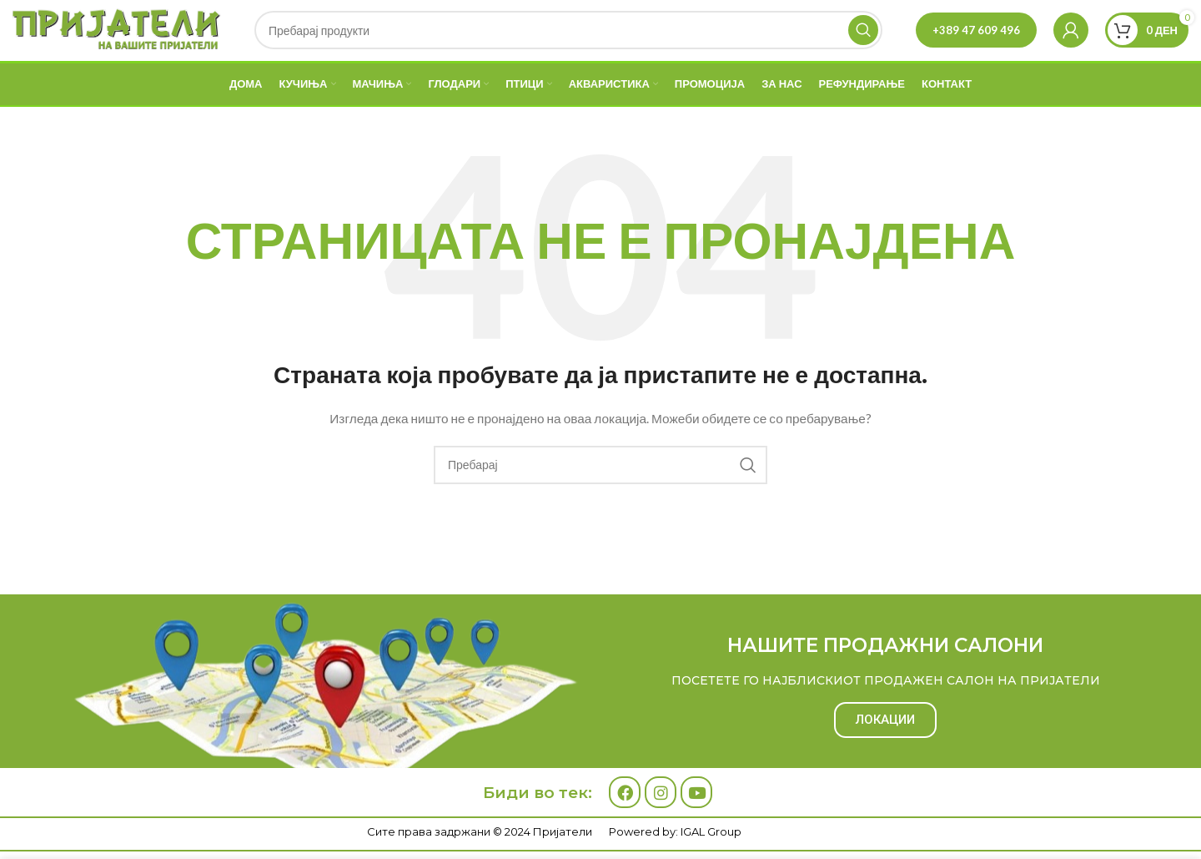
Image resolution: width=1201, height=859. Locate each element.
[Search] (568, 43)
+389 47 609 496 (976, 42)
